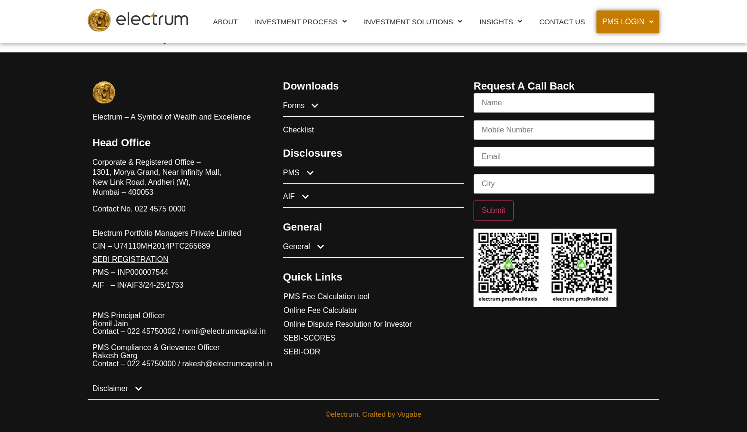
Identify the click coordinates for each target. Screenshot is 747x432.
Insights (500, 22)
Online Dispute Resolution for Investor (347, 324)
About (225, 22)
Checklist (298, 130)
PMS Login (628, 22)
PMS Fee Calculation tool (326, 296)
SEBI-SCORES (309, 338)
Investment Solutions (413, 22)
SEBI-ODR (301, 352)
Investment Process (301, 22)
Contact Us (562, 22)
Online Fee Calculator (320, 310)
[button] (301, 21)
